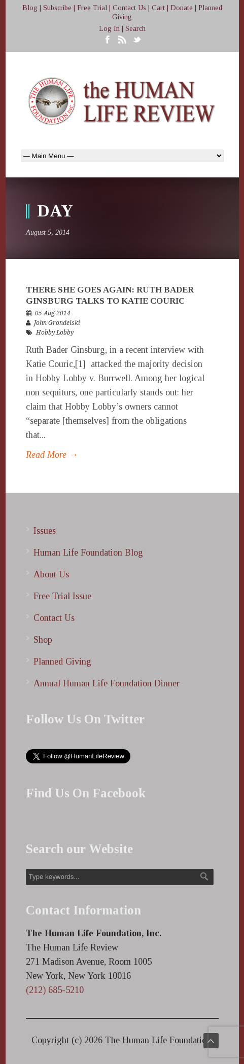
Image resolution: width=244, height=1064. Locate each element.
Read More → (52, 455)
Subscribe (57, 8)
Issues (44, 531)
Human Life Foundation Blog (88, 552)
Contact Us (129, 8)
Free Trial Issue (62, 596)
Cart (158, 8)
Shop (42, 640)
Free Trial (92, 8)
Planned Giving (62, 661)
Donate (181, 8)
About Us (51, 574)
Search (135, 28)
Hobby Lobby (55, 332)
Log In (109, 28)
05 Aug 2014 (53, 313)
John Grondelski (57, 322)
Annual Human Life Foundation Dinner (106, 683)
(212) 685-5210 (55, 990)
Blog (30, 8)
